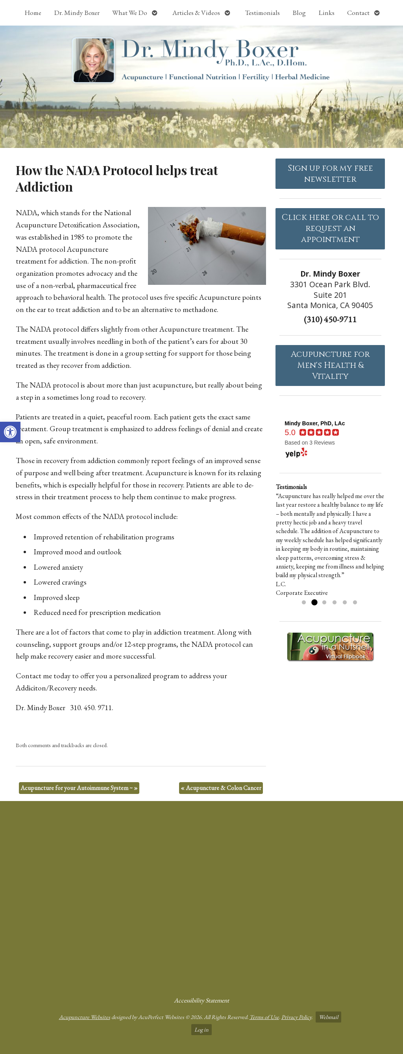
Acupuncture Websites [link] (84, 1017)
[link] (10, 432)
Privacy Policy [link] (296, 1017)
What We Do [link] (129, 12)
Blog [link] (299, 12)
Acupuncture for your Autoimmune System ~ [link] (79, 788)
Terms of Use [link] (264, 1017)
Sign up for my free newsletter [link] (330, 174)
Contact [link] (358, 12)
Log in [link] (201, 1029)
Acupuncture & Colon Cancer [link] (221, 788)
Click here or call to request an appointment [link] (330, 228)
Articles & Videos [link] (196, 12)
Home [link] (32, 12)
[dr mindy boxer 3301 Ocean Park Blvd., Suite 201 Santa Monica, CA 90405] (201, 895)
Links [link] (326, 12)
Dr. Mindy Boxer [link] (77, 12)
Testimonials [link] (262, 12)
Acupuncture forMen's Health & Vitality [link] (330, 365)
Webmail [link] (328, 1017)
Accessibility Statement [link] (201, 1000)
